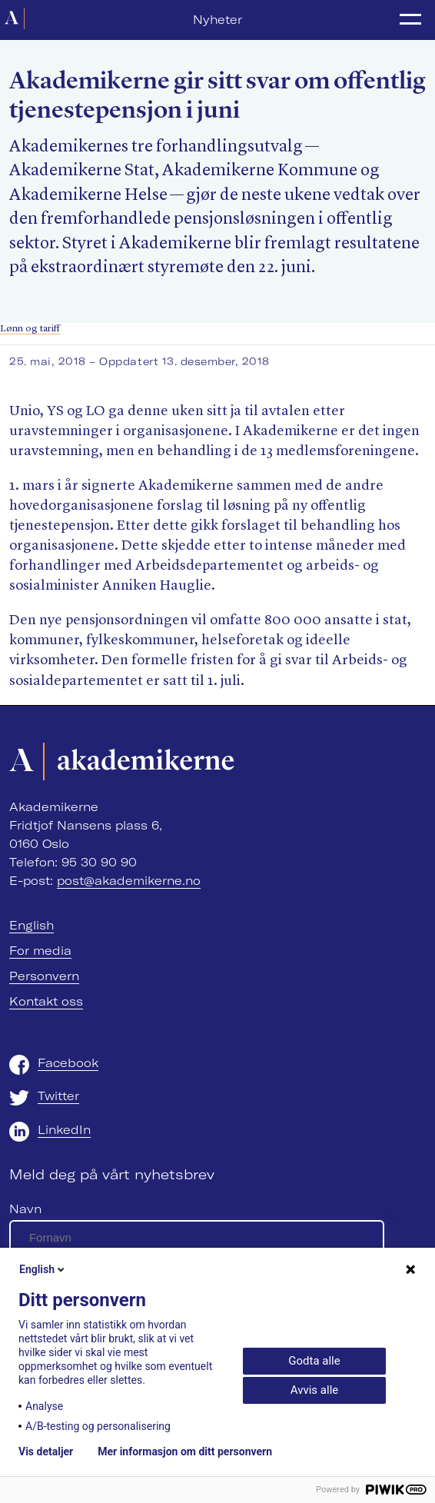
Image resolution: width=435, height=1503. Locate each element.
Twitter (58, 1096)
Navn (25, 1209)
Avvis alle (314, 1390)
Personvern (44, 976)
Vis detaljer (45, 1451)
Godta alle (314, 1361)
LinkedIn (64, 1129)
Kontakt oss (46, 1001)
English (31, 925)
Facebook (68, 1063)
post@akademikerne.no (129, 880)
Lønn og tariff (30, 329)
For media (40, 950)
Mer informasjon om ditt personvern (185, 1451)
